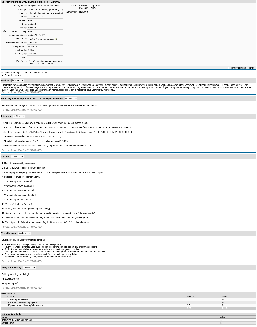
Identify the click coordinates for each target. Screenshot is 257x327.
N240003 (83, 12)
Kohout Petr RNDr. (87, 8)
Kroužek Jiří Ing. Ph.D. (89, 6)
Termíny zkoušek (238, 68)
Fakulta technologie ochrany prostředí (45, 13)
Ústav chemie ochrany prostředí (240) (45, 9)
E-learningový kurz (13, 75)
